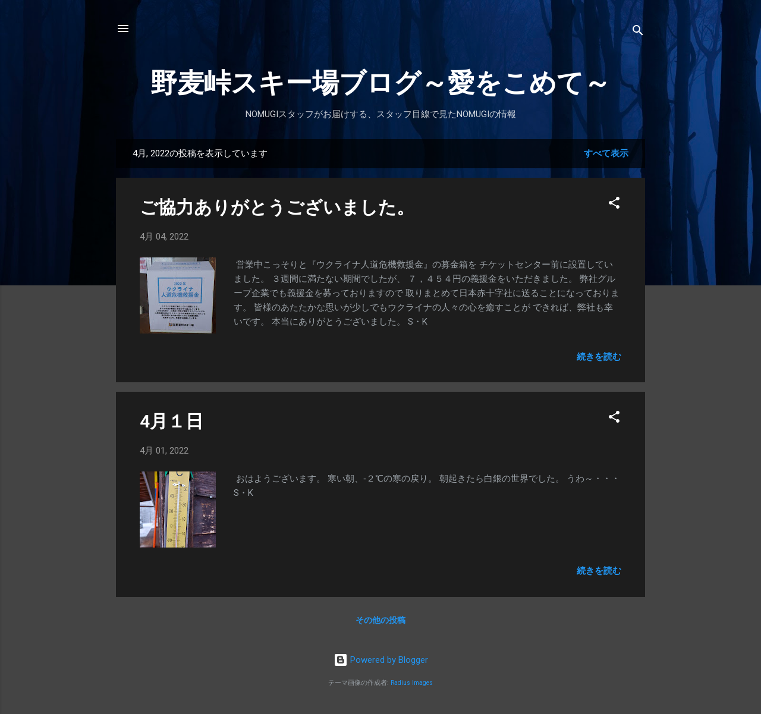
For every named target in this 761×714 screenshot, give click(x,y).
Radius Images (412, 683)
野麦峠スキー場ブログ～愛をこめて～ (380, 83)
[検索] (638, 32)
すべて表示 (606, 153)
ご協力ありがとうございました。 (277, 207)
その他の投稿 (380, 620)
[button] (614, 205)
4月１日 (171, 421)
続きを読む (599, 356)
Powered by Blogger (381, 660)
